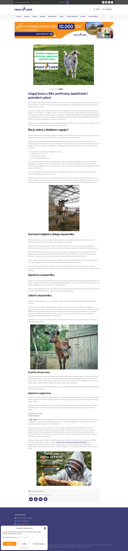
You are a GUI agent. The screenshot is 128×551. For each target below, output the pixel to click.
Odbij (24, 544)
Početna (18, 16)
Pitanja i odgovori (72, 16)
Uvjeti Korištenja (24, 548)
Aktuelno (27, 16)
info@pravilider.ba (35, 2)
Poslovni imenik (93, 16)
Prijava (97, 9)
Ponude (35, 16)
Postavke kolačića (39, 544)
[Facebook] (103, 2)
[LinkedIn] (112, 2)
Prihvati (9, 544)
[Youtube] (106, 2)
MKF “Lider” (34, 420)
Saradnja (42, 16)
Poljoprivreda (52, 16)
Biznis (61, 16)
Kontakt (83, 16)
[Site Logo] (23, 9)
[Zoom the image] (64, 23)
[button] (45, 528)
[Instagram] (109, 2)
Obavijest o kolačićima (22, 537)
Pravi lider (83, 442)
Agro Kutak (40, 491)
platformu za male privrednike (68, 442)
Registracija (107, 9)
